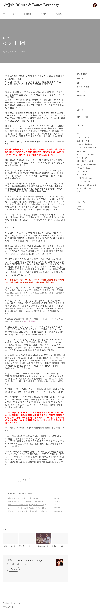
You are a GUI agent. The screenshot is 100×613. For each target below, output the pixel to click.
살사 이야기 (12, 493)
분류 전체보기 (82, 74)
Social (88, 168)
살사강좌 (80, 144)
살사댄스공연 (91, 185)
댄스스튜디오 (81, 161)
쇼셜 (78, 192)
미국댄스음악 (81, 185)
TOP (95, 604)
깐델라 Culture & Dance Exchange (31, 5)
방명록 (59, 14)
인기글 (87, 117)
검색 (89, 5)
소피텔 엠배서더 (82, 178)
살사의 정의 (88, 144)
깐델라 (79, 188)
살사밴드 (93, 154)
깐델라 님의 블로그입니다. (16, 564)
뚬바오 (79, 148)
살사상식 (80, 181)
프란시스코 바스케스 (89, 165)
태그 (14, 14)
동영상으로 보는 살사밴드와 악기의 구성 (24, 501)
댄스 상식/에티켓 (83, 87)
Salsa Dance (82, 171)
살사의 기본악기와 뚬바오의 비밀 (21, 498)
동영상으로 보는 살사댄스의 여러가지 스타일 (26, 511)
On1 (78, 158)
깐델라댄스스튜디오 (83, 141)
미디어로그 (28, 14)
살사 (84, 188)
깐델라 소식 (81, 96)
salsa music (81, 151)
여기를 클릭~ (30, 321)
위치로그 (44, 14)
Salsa (79, 165)
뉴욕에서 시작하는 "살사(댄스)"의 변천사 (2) (26, 505)
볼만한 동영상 (82, 91)
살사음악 (84, 158)
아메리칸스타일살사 (89, 148)
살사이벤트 (90, 161)
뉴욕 (78, 137)
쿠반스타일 (80, 168)
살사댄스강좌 (81, 175)
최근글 (79, 117)
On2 (90, 178)
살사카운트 (88, 181)
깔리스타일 (85, 137)
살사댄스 (90, 188)
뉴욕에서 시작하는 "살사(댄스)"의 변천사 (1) (26, 508)
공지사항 (80, 78)
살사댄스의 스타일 (83, 154)
